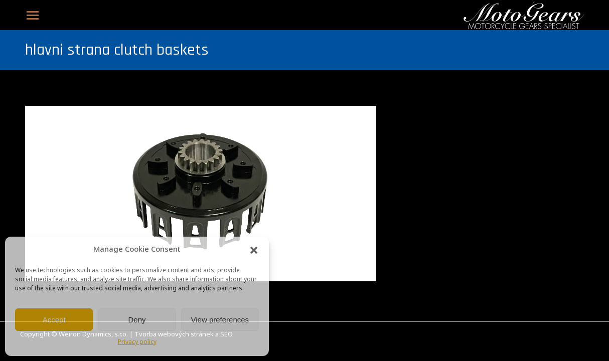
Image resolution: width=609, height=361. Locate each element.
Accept (54, 319)
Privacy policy (137, 342)
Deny (136, 319)
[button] (254, 250)
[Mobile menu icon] (32, 15)
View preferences (220, 319)
